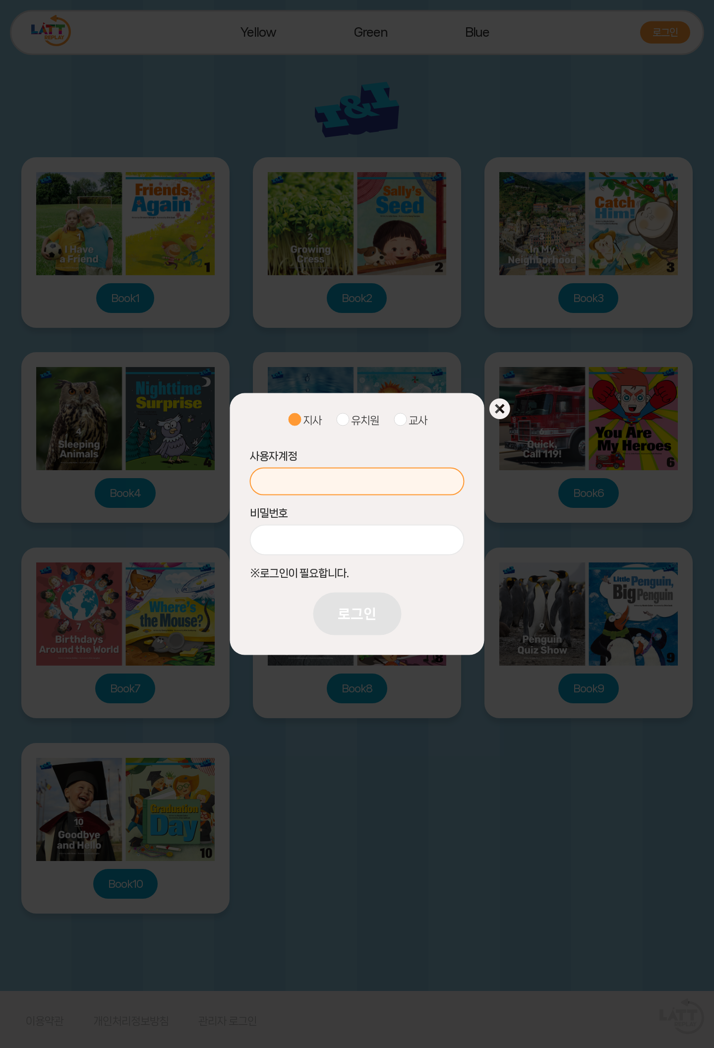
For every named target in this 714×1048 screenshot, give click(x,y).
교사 (418, 420)
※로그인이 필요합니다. (299, 573)
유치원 (365, 420)
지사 (312, 420)
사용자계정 (273, 456)
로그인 (357, 613)
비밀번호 (269, 513)
